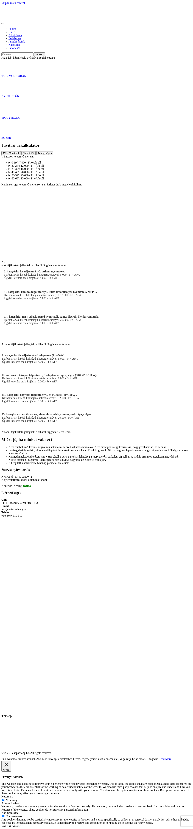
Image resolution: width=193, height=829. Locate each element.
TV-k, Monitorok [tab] (11, 153)
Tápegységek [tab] (45, 153)
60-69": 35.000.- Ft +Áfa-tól (28, 178)
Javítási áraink (17, 41)
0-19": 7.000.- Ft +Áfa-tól (26, 162)
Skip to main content (13, 2)
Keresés (39, 54)
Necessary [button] (7, 796)
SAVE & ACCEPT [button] (12, 825)
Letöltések (14, 47)
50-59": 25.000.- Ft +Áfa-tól (28, 175)
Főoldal (13, 28)
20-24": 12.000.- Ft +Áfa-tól (28, 165)
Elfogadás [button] (152, 758)
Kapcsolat (14, 44)
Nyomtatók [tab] (28, 153)
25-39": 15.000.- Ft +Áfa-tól (28, 168)
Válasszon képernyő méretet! (18, 156)
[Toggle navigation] (2, 23)
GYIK (12, 31)
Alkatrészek (15, 35)
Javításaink (15, 38)
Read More (165, 758)
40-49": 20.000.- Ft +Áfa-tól (28, 172)
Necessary (11, 800)
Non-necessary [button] (9, 812)
